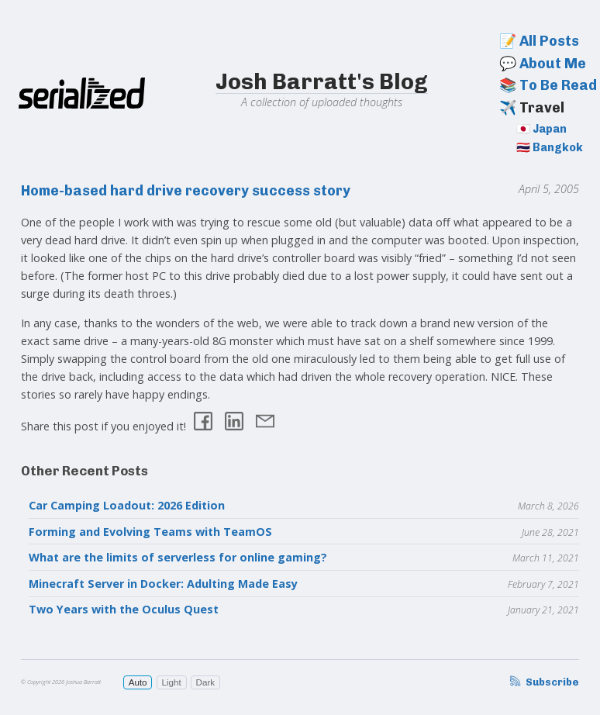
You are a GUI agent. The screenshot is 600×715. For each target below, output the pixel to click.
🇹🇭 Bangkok (549, 147)
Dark (206, 682)
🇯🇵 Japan (541, 129)
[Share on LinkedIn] (234, 423)
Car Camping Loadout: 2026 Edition (127, 505)
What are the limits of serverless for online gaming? (178, 557)
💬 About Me (542, 63)
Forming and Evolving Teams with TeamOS (150, 531)
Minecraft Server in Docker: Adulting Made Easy (163, 583)
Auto (138, 682)
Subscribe (543, 682)
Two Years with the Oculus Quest (124, 609)
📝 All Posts (539, 41)
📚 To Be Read (548, 85)
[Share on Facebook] (203, 423)
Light (171, 682)
